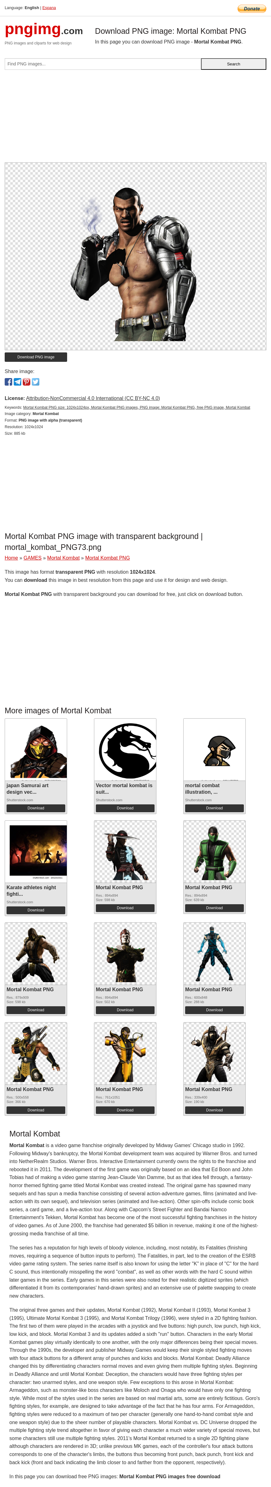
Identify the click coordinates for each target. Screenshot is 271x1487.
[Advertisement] (135, 118)
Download (35, 808)
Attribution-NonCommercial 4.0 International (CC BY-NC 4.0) (93, 398)
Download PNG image (36, 357)
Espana (49, 7)
